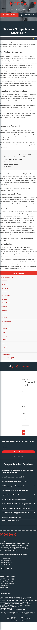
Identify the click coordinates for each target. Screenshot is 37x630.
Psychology (4, 339)
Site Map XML (22, 620)
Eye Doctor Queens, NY (24, 603)
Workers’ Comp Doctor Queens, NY (10, 606)
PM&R (3, 332)
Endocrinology (5, 291)
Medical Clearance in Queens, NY (24, 597)
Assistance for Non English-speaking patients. (13, 609)
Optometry (4, 310)
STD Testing (4, 288)
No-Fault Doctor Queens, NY (23, 605)
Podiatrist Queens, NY (25, 599)
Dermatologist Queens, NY (22, 602)
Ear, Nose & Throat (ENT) (7, 358)
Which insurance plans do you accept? (13, 486)
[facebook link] (1, 568)
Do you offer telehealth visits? (10, 495)
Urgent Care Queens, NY (7, 597)
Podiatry (3, 325)
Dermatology (4, 284)
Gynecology (4, 299)
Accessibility (13, 617)
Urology (3, 350)
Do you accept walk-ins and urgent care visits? (15, 481)
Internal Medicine (5, 303)
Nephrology (4, 314)
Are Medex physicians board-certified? (13, 477)
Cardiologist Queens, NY (7, 602)
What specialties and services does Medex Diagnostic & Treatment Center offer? (17, 471)
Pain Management (6, 321)
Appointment (10, 15)
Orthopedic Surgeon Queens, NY (27, 600)
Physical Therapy (5, 328)
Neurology (4, 317)
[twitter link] (8, 568)
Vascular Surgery (5, 354)
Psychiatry (4, 336)
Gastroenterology (5, 295)
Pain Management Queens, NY (9, 600)
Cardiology (4, 280)
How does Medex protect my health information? (16, 508)
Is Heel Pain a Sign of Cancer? (8, 608)
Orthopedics (4, 347)
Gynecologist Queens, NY (7, 605)
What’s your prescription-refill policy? (12, 517)
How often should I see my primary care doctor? (15, 513)
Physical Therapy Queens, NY (8, 603)
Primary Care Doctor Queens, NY (9, 599)
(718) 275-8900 (29, 15)
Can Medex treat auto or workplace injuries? (14, 499)
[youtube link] (11, 568)
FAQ (21, 618)
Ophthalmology (5, 306)
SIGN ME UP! (18, 451)
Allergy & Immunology (7, 277)
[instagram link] (4, 568)
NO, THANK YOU (18, 456)
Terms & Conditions (11, 618)
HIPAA (13, 620)
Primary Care (4, 343)
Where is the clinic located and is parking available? (16, 504)
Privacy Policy (23, 617)
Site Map (28, 618)
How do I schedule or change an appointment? (15, 490)
